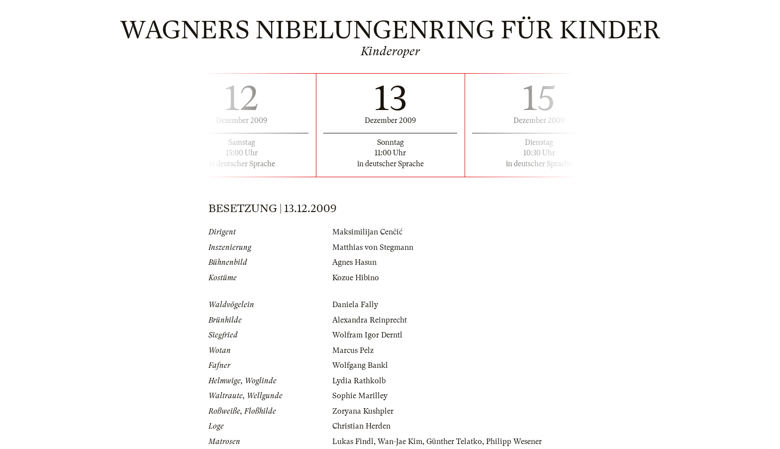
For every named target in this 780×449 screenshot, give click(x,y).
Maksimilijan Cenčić (367, 231)
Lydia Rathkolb (359, 380)
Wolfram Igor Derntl (367, 335)
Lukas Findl (353, 441)
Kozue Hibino (355, 277)
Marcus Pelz (353, 350)
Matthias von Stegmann (372, 247)
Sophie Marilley (360, 395)
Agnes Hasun (354, 262)
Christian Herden (361, 426)
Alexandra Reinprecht (369, 320)
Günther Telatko (454, 441)
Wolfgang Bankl (360, 365)
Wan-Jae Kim (400, 441)
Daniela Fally (355, 304)
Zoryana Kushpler (362, 411)
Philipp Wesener (514, 441)
